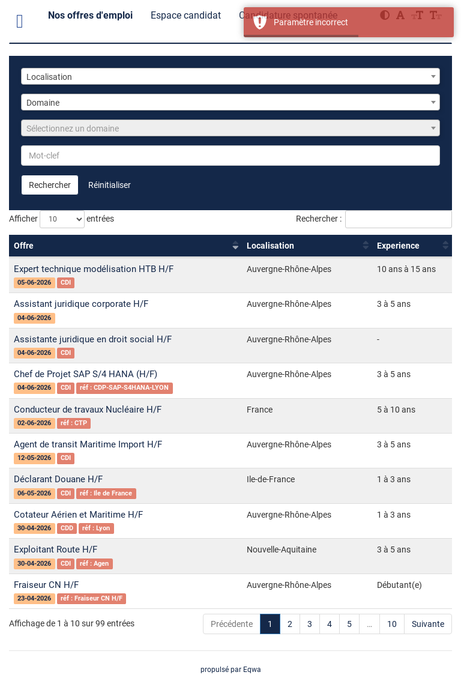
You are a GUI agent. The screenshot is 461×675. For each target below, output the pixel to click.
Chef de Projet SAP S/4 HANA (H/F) (85, 374)
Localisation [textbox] (49, 77)
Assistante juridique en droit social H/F (93, 339)
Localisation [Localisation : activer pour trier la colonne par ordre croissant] (270, 245)
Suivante (428, 624)
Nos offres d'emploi (90, 15)
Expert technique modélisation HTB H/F (93, 269)
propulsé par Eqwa (230, 669)
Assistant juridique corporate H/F (81, 303)
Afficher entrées (61, 219)
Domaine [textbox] (42, 102)
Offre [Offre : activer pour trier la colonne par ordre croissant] (24, 245)
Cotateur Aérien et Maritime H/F (78, 514)
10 (392, 624)
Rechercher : (374, 219)
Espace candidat (186, 15)
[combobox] (230, 76)
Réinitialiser (109, 185)
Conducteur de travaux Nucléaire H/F (87, 409)
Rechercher (50, 185)
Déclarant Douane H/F (58, 479)
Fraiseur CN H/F (46, 585)
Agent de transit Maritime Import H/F (88, 444)
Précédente (232, 624)
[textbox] (230, 128)
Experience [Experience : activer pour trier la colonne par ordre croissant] (398, 245)
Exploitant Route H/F (55, 549)
